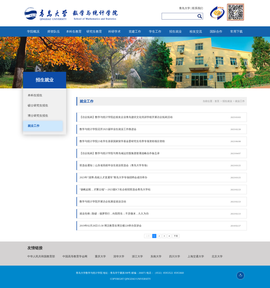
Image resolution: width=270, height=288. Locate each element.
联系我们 (197, 8)
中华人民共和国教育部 (41, 256)
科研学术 (114, 31)
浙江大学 (137, 256)
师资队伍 (53, 31)
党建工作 (135, 31)
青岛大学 (184, 8)
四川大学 (174, 256)
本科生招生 (35, 95)
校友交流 (196, 31)
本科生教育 (74, 31)
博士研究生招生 (38, 115)
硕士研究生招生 (38, 105)
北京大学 (217, 256)
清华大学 (118, 256)
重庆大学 (100, 256)
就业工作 (33, 125)
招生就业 (175, 31)
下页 (176, 236)
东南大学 (156, 256)
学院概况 (33, 31)
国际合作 (216, 31)
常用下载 (236, 31)
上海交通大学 (196, 256)
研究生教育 (94, 31)
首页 (217, 101)
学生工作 (155, 31)
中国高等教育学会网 (75, 256)
